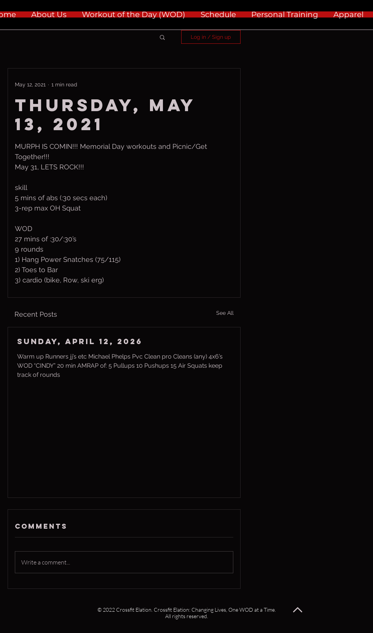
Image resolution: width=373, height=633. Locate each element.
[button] (162, 37)
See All (225, 313)
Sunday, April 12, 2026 (79, 341)
